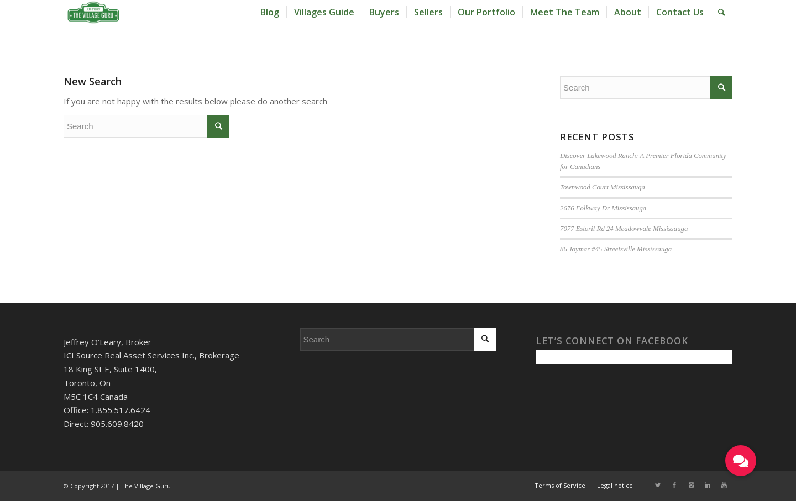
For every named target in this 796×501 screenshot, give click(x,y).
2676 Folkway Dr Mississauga (603, 208)
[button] (740, 460)
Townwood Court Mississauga (602, 187)
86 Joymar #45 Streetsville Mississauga (616, 249)
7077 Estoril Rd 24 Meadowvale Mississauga (624, 229)
